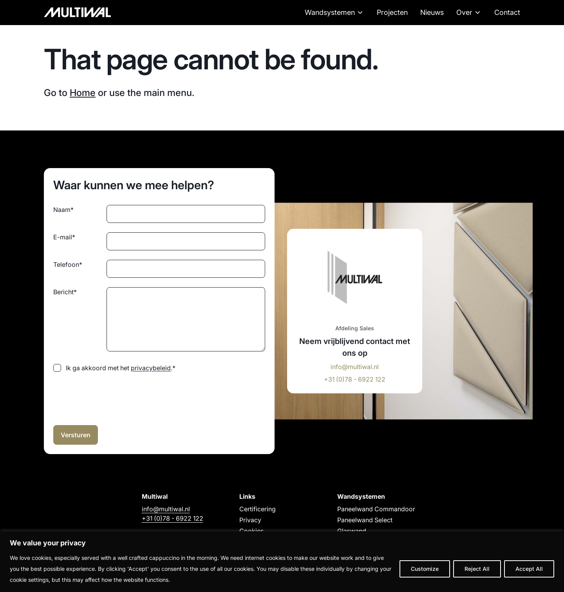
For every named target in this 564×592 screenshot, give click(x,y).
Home (83, 92)
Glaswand (351, 531)
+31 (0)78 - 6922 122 (354, 379)
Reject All (477, 568)
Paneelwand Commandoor (376, 509)
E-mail (64, 237)
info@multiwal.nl (355, 367)
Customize (425, 568)
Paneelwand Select (364, 520)
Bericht (65, 292)
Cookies (251, 531)
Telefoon (67, 264)
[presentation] (112, 397)
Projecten (392, 12)
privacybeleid (151, 368)
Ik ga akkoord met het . (120, 368)
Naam (63, 209)
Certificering (257, 509)
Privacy (250, 520)
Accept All (529, 568)
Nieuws (432, 12)
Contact (507, 12)
